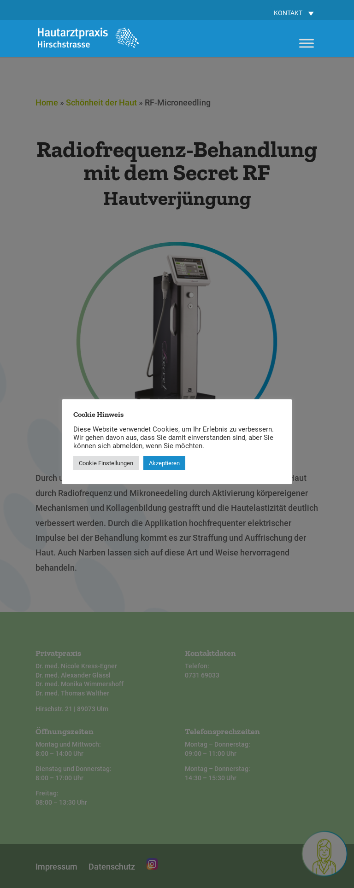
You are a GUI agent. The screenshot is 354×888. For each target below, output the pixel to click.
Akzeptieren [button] (164, 463)
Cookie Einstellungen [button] (106, 463)
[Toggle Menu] (306, 43)
